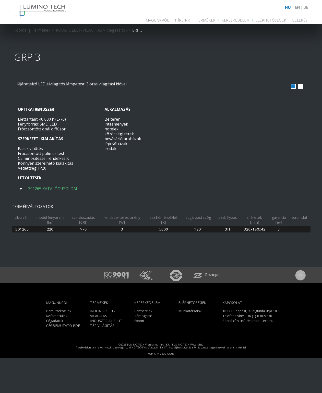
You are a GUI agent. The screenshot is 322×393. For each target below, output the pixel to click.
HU (288, 7)
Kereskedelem (235, 20)
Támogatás (143, 350)
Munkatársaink (190, 345)
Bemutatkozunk (58, 345)
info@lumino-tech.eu (256, 355)
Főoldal (20, 30)
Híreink (182, 20)
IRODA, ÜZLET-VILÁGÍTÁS (78, 30)
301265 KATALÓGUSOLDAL (53, 188)
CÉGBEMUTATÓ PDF (63, 360)
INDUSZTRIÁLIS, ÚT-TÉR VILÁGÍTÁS (106, 357)
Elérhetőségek (270, 20)
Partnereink (143, 345)
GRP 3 (137, 30)
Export (139, 355)
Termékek (205, 20)
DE (305, 7)
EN (297, 7)
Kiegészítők (117, 30)
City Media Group (164, 388)
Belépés (300, 20)
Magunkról (157, 20)
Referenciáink (56, 350)
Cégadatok (54, 355)
